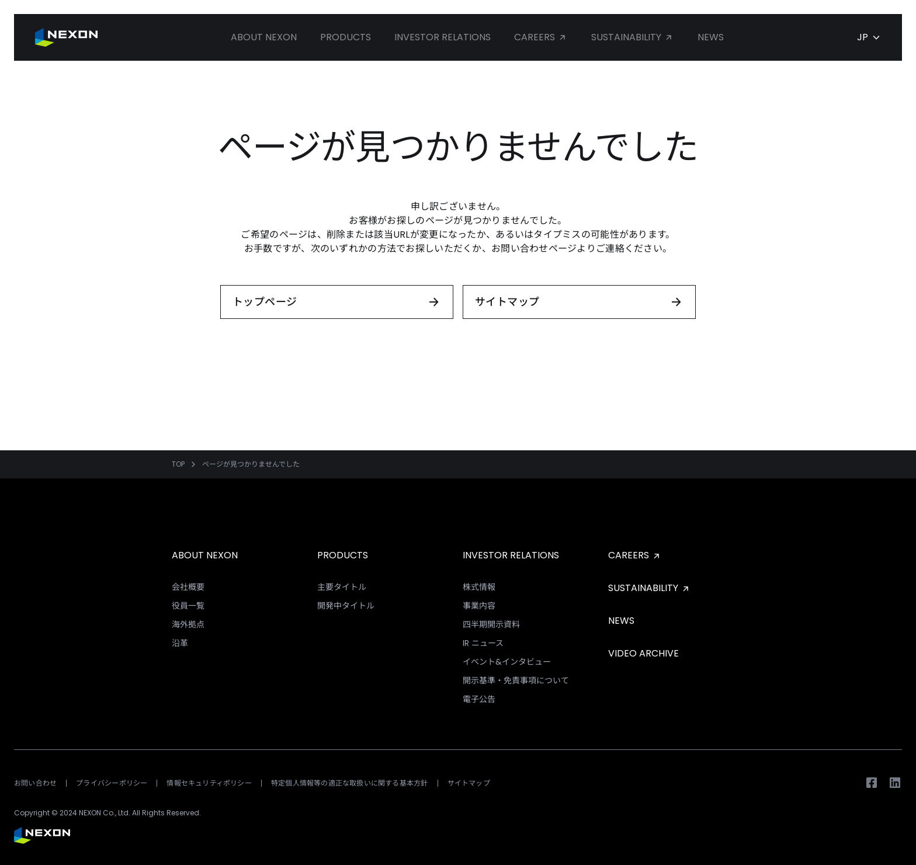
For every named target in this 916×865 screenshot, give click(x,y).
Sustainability (632, 37)
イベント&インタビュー (507, 662)
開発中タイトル (345, 606)
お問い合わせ (35, 783)
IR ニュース (483, 643)
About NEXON (264, 37)
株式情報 (479, 587)
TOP (178, 464)
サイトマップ (468, 783)
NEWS (621, 620)
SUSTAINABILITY (649, 588)
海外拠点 (188, 624)
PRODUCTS (342, 555)
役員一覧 (188, 606)
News (711, 37)
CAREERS (635, 555)
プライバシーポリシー (111, 783)
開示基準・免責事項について (516, 680)
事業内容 (479, 606)
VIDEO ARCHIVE (643, 653)
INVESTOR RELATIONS (511, 555)
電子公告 (479, 699)
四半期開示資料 (491, 624)
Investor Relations (442, 37)
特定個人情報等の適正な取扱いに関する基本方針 (349, 783)
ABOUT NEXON (205, 555)
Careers (541, 37)
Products (345, 37)
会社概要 (188, 587)
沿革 (180, 643)
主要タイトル (341, 587)
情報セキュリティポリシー (209, 783)
